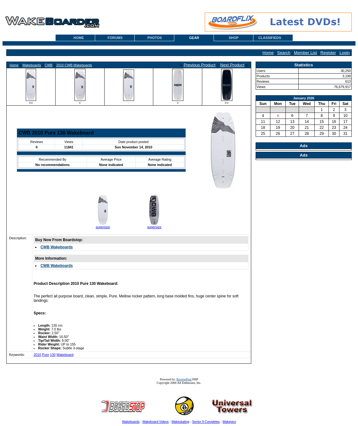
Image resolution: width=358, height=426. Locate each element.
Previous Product (200, 65)
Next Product (232, 65)
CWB (48, 65)
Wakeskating (180, 421)
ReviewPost (184, 379)
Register (328, 52)
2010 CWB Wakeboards (74, 65)
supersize (103, 227)
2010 (37, 355)
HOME (78, 38)
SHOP (233, 38)
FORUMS (115, 38)
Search (283, 52)
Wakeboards (31, 65)
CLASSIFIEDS (269, 38)
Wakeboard (65, 355)
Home (268, 52)
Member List (305, 52)
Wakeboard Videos (155, 421)
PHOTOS (154, 38)
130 (53, 355)
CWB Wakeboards (57, 247)
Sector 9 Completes (206, 421)
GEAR (194, 38)
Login (344, 52)
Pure (45, 355)
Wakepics (229, 421)
